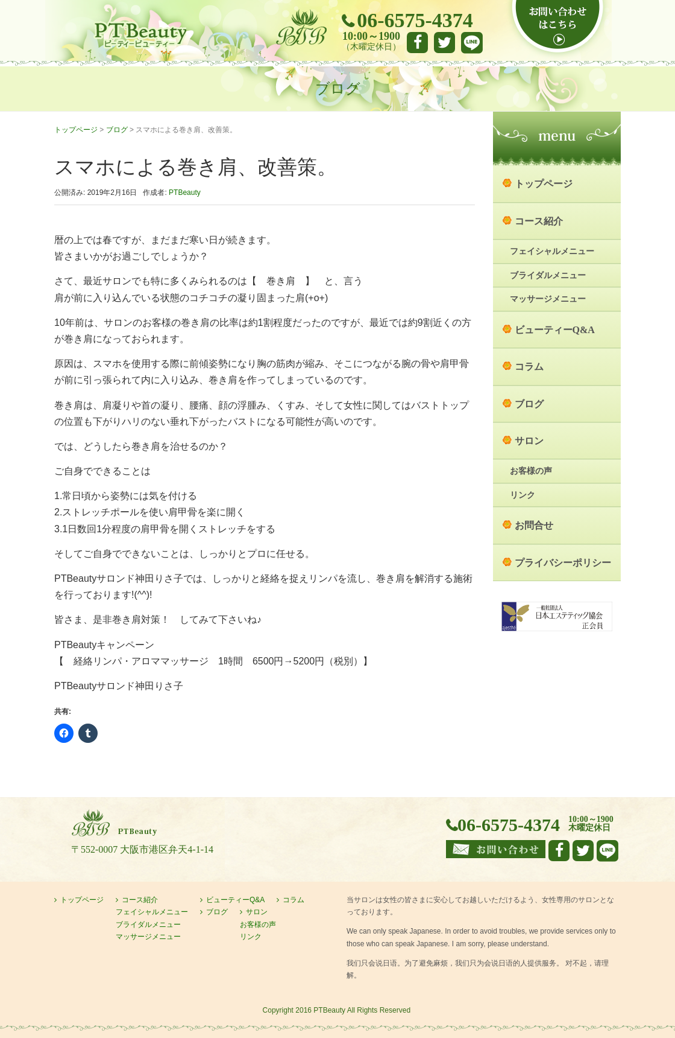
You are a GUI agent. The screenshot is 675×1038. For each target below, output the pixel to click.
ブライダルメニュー (548, 275)
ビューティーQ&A (555, 330)
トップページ (76, 130)
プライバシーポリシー (563, 563)
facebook (417, 42)
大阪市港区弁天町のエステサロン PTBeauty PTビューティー (139, 35)
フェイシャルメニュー (552, 251)
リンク (522, 495)
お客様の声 (531, 471)
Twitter (444, 42)
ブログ (117, 130)
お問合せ (534, 525)
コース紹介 (539, 221)
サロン (529, 441)
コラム (529, 366)
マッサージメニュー (548, 299)
